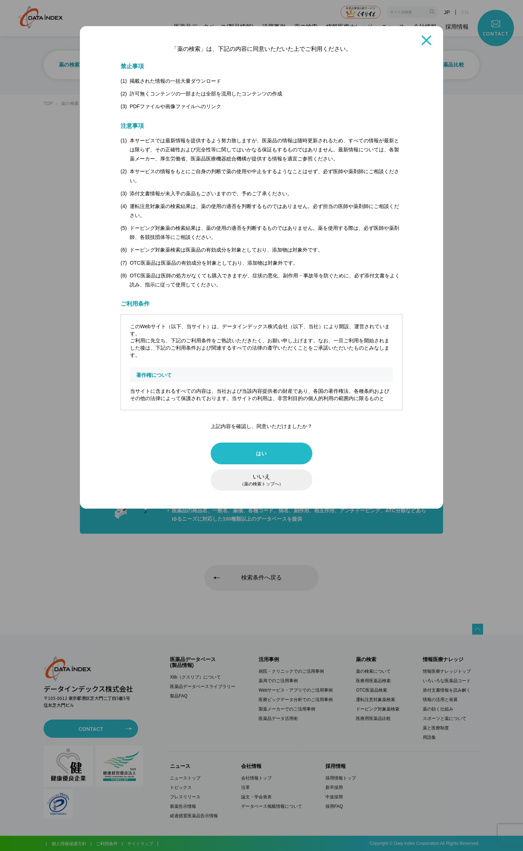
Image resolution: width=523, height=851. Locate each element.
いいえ (261, 479)
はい (261, 453)
